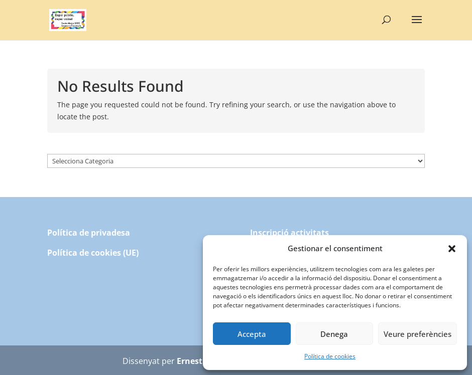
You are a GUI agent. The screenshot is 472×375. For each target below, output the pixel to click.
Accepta (252, 334)
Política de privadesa (88, 232)
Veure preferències (417, 334)
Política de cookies (330, 356)
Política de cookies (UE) (93, 252)
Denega (334, 334)
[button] (452, 249)
